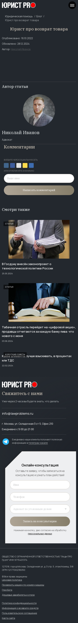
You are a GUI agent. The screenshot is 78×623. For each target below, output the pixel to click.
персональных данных (40, 533)
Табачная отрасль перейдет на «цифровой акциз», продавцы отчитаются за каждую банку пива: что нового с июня (39, 331)
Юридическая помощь (19, 16)
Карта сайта (8, 618)
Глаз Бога (7, 589)
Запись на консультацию (40, 521)
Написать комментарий (39, 190)
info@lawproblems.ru (17, 413)
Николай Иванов (21, 49)
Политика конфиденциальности (19, 603)
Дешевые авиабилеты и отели (18, 594)
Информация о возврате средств (20, 608)
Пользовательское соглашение (19, 613)
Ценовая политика (12, 579)
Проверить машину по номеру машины (23, 584)
